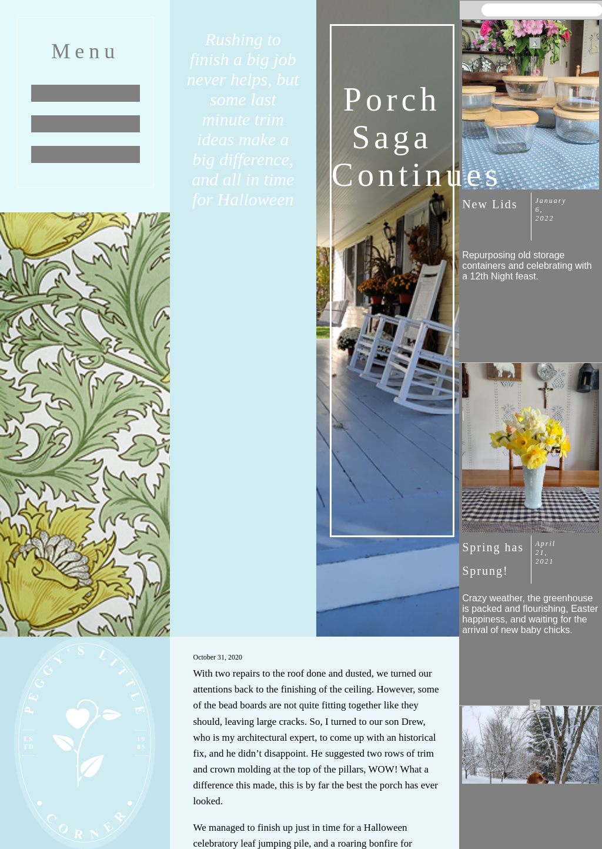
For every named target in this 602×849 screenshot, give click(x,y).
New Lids (489, 204)
